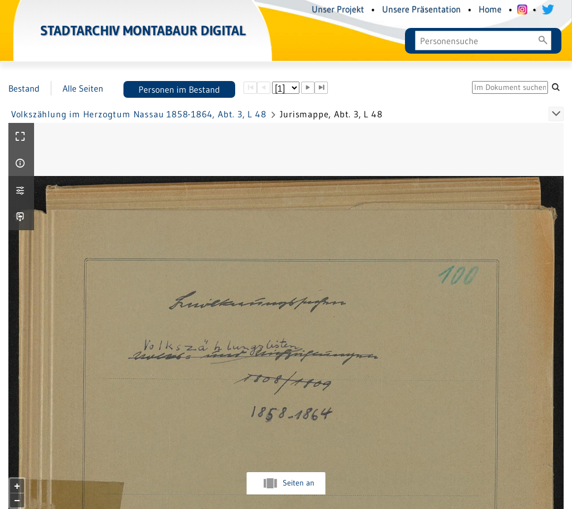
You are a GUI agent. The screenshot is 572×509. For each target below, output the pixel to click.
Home (490, 9)
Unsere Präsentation (421, 9)
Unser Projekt (338, 9)
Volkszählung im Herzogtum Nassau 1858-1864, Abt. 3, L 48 (138, 114)
